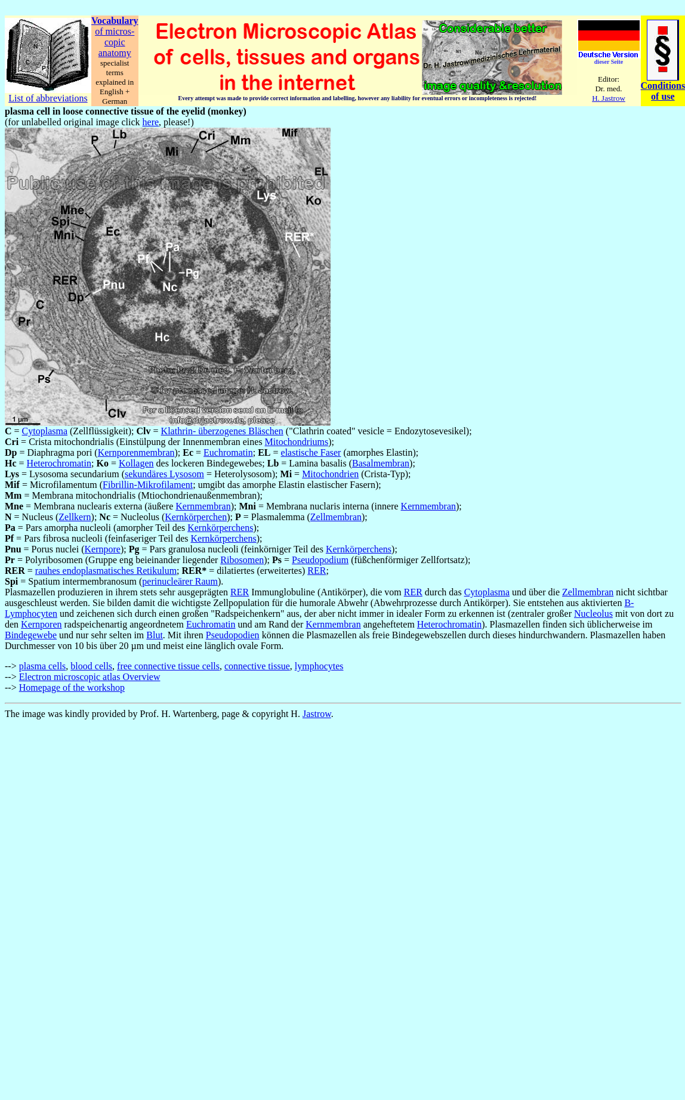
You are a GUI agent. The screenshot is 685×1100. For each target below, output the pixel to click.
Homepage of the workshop (72, 687)
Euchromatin (228, 452)
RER (316, 571)
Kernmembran (202, 506)
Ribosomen (242, 560)
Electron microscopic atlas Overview (90, 677)
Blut (154, 635)
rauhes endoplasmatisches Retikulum (106, 571)
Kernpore (102, 549)
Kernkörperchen (196, 517)
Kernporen (41, 624)
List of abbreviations (47, 98)
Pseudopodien (233, 635)
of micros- (114, 31)
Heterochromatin (59, 463)
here (151, 122)
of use (663, 96)
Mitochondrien (330, 474)
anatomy (114, 53)
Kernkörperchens (220, 528)
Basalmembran (380, 463)
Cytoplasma (44, 431)
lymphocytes (319, 666)
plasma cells (42, 666)
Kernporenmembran (136, 452)
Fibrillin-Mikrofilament (148, 485)
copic (114, 42)
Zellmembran (336, 517)
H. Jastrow (608, 98)
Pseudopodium (320, 560)
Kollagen (136, 463)
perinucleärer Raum (180, 581)
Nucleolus (593, 613)
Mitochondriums (297, 442)
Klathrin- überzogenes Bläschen (222, 431)
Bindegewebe (31, 635)
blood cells (91, 666)
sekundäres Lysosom (164, 474)
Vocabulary (114, 21)
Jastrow (317, 714)
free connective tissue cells (168, 666)
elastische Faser (311, 452)
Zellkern (74, 517)
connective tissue (257, 666)
